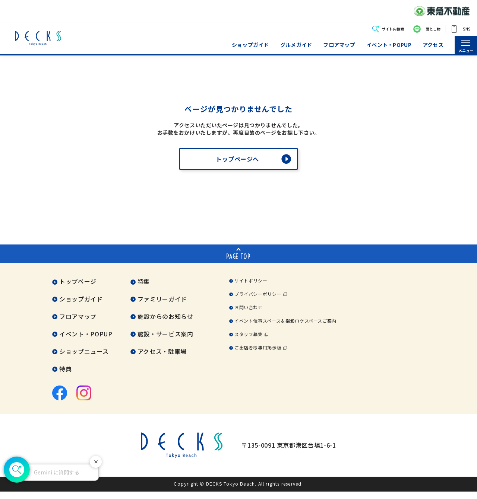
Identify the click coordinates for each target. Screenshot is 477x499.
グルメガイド (296, 44)
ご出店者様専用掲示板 (257, 355)
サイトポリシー (250, 288)
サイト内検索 (393, 29)
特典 (65, 376)
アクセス (433, 44)
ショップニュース (83, 358)
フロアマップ (339, 44)
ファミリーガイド (162, 306)
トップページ (78, 288)
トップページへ (237, 166)
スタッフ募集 (248, 341)
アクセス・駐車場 (162, 358)
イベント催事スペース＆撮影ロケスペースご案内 (285, 328)
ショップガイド (250, 44)
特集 (144, 288)
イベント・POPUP (388, 44)
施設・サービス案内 (165, 341)
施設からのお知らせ (165, 323)
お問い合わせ (248, 314)
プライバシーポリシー (257, 301)
